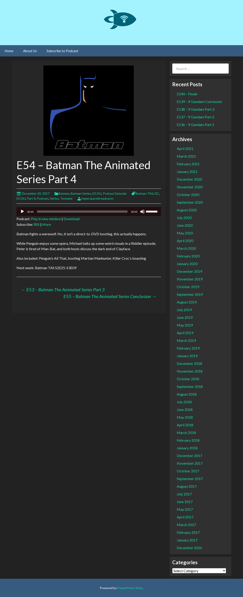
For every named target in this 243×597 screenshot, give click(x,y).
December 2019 (189, 271)
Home (9, 51)
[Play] (22, 211)
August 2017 (187, 486)
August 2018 (187, 394)
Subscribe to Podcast (62, 51)
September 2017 (190, 478)
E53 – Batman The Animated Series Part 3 (63, 289)
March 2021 (186, 156)
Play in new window (46, 219)
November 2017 (190, 463)
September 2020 (190, 202)
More (46, 224)
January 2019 (187, 356)
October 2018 (188, 379)
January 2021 (187, 171)
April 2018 (185, 425)
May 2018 (185, 417)
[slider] (82, 211)
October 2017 (188, 471)
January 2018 (187, 448)
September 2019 (190, 294)
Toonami (66, 198)
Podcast (43, 198)
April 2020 (185, 240)
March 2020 (186, 248)
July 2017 (184, 494)
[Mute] (142, 211)
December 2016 (189, 548)
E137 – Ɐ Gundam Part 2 (195, 117)
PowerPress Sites (130, 588)
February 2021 (188, 164)
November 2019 (190, 279)
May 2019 (185, 325)
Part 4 (31, 198)
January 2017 (187, 540)
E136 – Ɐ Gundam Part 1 (195, 124)
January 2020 (187, 263)
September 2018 (190, 386)
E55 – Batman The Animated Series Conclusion (110, 296)
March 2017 (186, 524)
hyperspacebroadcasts (97, 198)
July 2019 (184, 310)
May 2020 (185, 233)
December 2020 (189, 179)
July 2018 (184, 402)
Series (54, 198)
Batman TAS (144, 193)
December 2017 (189, 455)
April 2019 (185, 333)
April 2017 (185, 517)
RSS (37, 224)
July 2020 (184, 217)
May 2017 (185, 509)
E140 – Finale (187, 94)
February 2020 (188, 256)
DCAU (96, 193)
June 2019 (185, 317)
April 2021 (185, 148)
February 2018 (188, 440)
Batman (64, 193)
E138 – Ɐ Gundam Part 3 (195, 109)
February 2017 (188, 532)
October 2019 (188, 287)
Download (72, 219)
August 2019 (187, 302)
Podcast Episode (115, 193)
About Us (30, 51)
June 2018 (185, 409)
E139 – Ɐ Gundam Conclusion (199, 101)
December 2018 (189, 363)
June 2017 (185, 501)
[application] (89, 211)
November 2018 (190, 371)
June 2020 (185, 225)
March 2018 (186, 432)
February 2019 (188, 348)
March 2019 (186, 340)
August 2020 (187, 210)
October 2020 (188, 194)
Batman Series (81, 193)
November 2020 (190, 187)
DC (157, 193)
